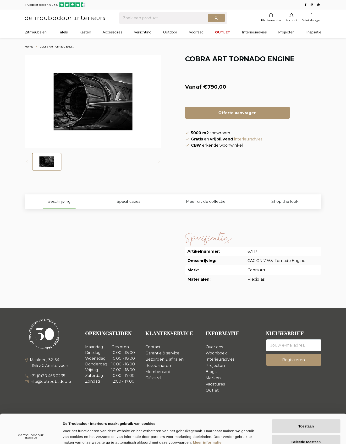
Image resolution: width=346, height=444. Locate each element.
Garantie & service (162, 353)
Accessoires (112, 32)
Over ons (214, 347)
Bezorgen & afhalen (164, 359)
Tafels (63, 32)
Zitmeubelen (36, 32)
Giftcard (153, 378)
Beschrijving (59, 201)
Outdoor (170, 32)
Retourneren (158, 365)
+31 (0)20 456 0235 (47, 376)
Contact (153, 347)
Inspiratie (313, 32)
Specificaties (128, 201)
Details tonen (258, 435)
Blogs (211, 371)
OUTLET (222, 32)
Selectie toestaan (306, 413)
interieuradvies (248, 139)
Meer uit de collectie (205, 201)
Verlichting (143, 32)
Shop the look (284, 201)
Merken (213, 378)
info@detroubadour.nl (52, 381)
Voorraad (196, 32)
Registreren (293, 360)
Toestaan (306, 397)
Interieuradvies (254, 32)
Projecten (286, 32)
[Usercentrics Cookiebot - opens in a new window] (31, 434)
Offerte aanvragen (237, 113)
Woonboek (216, 353)
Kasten (85, 32)
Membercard (157, 371)
